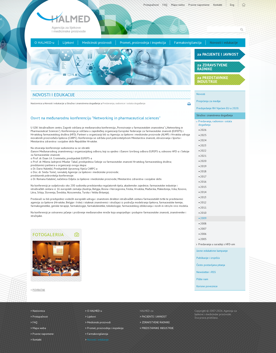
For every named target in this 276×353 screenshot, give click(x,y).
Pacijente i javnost (154, 316)
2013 (203, 197)
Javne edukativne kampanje (212, 250)
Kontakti (217, 5)
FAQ (165, 5)
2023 (203, 145)
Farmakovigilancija (187, 42)
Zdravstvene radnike (156, 322)
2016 (203, 181)
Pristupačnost (151, 5)
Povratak (39, 290)
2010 (203, 212)
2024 (203, 140)
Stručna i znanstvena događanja (83, 103)
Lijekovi (68, 42)
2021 (203, 156)
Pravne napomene (198, 5)
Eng (232, 5)
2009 (203, 218)
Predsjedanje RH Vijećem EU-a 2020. (217, 108)
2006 (203, 234)
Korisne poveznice (207, 286)
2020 (203, 161)
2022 (203, 150)
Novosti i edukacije (224, 42)
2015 (203, 187)
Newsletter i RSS (206, 272)
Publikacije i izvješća (208, 258)
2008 (203, 223)
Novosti (200, 94)
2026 (203, 130)
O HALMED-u (44, 42)
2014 (203, 192)
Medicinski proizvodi (97, 42)
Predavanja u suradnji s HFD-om (216, 244)
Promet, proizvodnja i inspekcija (143, 42)
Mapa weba (178, 5)
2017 (203, 176)
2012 (203, 202)
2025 (203, 135)
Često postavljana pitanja (210, 265)
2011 (203, 207)
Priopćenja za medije (208, 101)
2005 (203, 239)
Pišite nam (202, 279)
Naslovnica (36, 103)
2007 (203, 228)
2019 (203, 166)
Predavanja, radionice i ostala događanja (124, 103)
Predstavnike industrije (158, 328)
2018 (203, 171)
